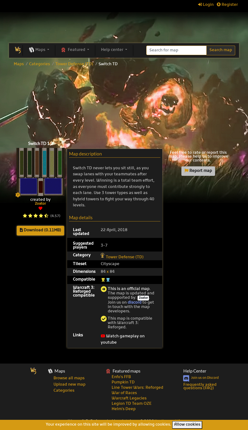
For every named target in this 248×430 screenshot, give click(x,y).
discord (134, 302)
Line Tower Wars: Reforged (137, 387)
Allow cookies (187, 424)
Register (227, 4)
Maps (19, 64)
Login (206, 4)
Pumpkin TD (123, 382)
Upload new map (69, 384)
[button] (39, 50)
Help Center (194, 370)
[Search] (176, 50)
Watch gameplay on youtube (123, 339)
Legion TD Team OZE (132, 403)
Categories (39, 64)
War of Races (124, 393)
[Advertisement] (124, 102)
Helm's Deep (124, 409)
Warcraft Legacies (129, 398)
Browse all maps (69, 378)
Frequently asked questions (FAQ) (200, 386)
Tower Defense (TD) (74, 64)
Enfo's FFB (121, 377)
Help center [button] (112, 50)
